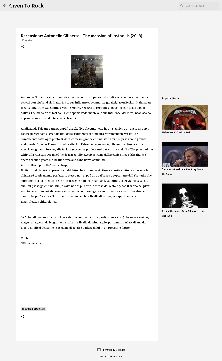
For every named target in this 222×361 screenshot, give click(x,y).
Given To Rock (26, 5)
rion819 (119, 356)
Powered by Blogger (111, 349)
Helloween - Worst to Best (176, 132)
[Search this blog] (202, 6)
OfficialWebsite (31, 243)
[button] (23, 46)
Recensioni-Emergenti (33, 309)
